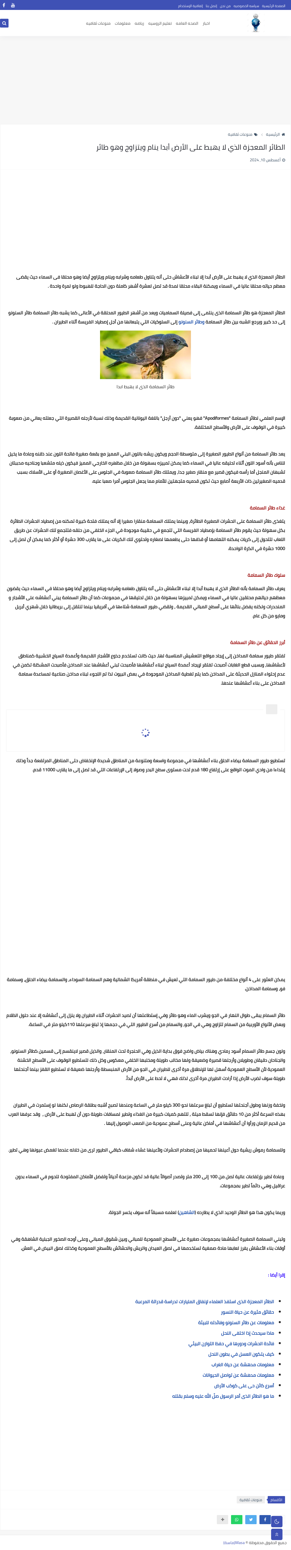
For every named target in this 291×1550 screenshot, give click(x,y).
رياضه (139, 23)
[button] (265, 1519)
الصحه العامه (187, 23)
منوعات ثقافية (243, 134)
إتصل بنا (211, 6)
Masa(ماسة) (234, 1542)
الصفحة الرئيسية (273, 6)
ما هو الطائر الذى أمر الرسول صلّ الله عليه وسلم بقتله (223, 1396)
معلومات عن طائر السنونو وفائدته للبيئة (236, 1322)
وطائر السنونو (191, 321)
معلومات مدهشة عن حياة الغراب (242, 1364)
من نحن (225, 6)
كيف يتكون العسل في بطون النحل (241, 1354)
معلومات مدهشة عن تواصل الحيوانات (238, 1375)
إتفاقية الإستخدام (190, 6)
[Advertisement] (145, 80)
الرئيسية (275, 134)
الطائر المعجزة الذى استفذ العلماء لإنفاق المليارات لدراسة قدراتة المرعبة (204, 1301)
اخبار (206, 23)
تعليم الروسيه (160, 23)
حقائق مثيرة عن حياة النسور (247, 1312)
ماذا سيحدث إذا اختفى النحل (247, 1333)
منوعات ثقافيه (98, 23)
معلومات (122, 23)
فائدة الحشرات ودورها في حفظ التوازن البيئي (231, 1343)
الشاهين (187, 1212)
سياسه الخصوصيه (246, 6)
